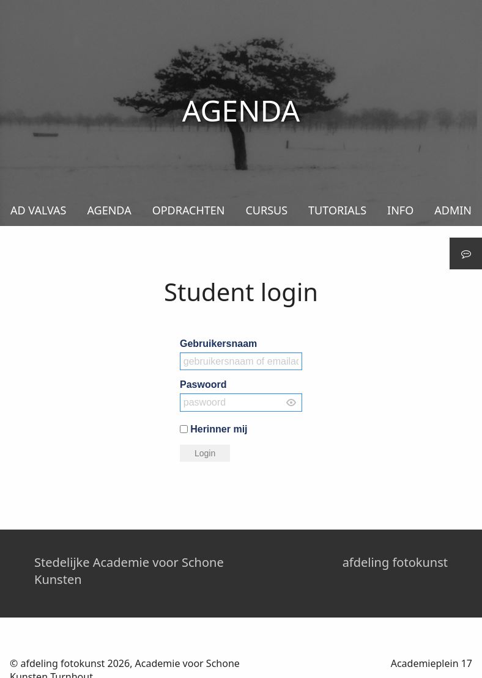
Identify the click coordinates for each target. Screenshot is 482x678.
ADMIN (453, 210)
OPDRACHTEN (188, 210)
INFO (400, 210)
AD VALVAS (38, 210)
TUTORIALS (337, 210)
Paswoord (203, 384)
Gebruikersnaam (218, 343)
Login (205, 453)
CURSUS (266, 210)
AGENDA (109, 210)
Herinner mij (218, 428)
